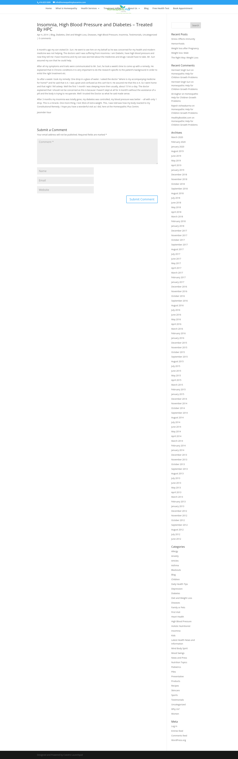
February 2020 (178, 141)
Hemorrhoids (178, 43)
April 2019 (176, 165)
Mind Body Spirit (179, 648)
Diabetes (60, 34)
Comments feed (179, 735)
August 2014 (177, 417)
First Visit (175, 612)
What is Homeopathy (66, 8)
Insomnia (123, 34)
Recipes (175, 685)
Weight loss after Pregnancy (185, 48)
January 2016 (177, 338)
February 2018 (178, 221)
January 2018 (177, 225)
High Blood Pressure (107, 34)
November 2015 (179, 347)
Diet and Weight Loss (76, 34)
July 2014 (175, 422)
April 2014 (176, 436)
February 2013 (178, 501)
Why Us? (175, 709)
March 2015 (177, 384)
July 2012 (175, 534)
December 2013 (179, 454)
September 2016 (179, 300)
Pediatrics (176, 667)
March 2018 (177, 216)
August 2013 (177, 473)
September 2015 (179, 356)
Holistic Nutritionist (180, 626)
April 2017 (176, 267)
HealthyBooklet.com (181, 117)
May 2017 (176, 263)
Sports (174, 695)
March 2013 (177, 496)
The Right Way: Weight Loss (184, 57)
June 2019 (176, 155)
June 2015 (176, 370)
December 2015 (179, 342)
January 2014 (177, 450)
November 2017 (179, 235)
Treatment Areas (112, 8)
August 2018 (177, 193)
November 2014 (179, 403)
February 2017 (178, 277)
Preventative (177, 676)
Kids (173, 635)
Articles (175, 560)
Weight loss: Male (180, 52)
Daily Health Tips (179, 584)
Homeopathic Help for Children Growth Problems (184, 97)
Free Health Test (161, 8)
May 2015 (176, 375)
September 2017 (179, 244)
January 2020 (177, 146)
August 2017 (177, 249)
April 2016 (176, 324)
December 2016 (179, 286)
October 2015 (178, 352)
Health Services (89, 8)
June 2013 (176, 482)
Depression (177, 588)
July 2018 (175, 197)
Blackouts (176, 569)
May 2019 (176, 160)
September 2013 (179, 468)
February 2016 (178, 333)
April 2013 (176, 492)
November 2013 (179, 459)
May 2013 (176, 487)
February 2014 (178, 445)
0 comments (45, 38)
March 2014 (177, 440)
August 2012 (177, 529)
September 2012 (179, 524)
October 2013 (178, 464)
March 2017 (177, 272)
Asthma (175, 565)
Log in (174, 726)
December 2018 (179, 174)
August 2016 (177, 305)
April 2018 (176, 212)
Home (49, 8)
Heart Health (177, 616)
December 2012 (179, 510)
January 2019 (177, 170)
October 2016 (178, 296)
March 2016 (177, 328)
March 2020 (177, 137)
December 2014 (179, 398)
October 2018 (178, 183)
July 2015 (175, 366)
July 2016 (175, 310)
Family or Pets (178, 607)
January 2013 (177, 506)
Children (175, 579)
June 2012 (176, 538)
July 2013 (175, 478)
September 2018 (179, 188)
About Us (132, 8)
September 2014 (179, 412)
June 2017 (176, 258)
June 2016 (176, 314)
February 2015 (178, 389)
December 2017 (179, 230)
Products (175, 681)
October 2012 (178, 520)
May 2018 (176, 207)
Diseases (92, 34)
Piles (173, 671)
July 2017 (175, 254)
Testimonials (135, 34)
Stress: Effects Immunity (183, 38)
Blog (146, 8)
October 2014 (178, 408)
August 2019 (177, 151)
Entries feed (177, 730)
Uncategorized (150, 34)
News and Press (179, 657)
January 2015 (177, 394)
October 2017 (178, 239)
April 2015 (176, 380)
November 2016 (179, 291)
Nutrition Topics (179, 662)
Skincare (175, 690)
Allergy (174, 551)
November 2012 (179, 515)
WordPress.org (178, 740)
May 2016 (176, 319)
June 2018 (176, 202)
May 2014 (176, 431)
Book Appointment (182, 8)
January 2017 (177, 282)
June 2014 (176, 426)
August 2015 (177, 361)
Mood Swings (178, 653)
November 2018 (179, 179)
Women (175, 713)
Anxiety (175, 556)
